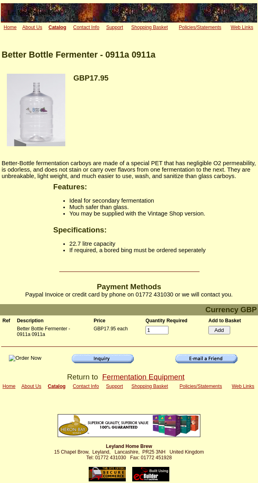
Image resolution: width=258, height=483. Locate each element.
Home (10, 27)
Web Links (242, 27)
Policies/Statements (200, 27)
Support (114, 27)
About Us (32, 27)
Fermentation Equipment (143, 377)
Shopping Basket (149, 27)
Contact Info (86, 27)
